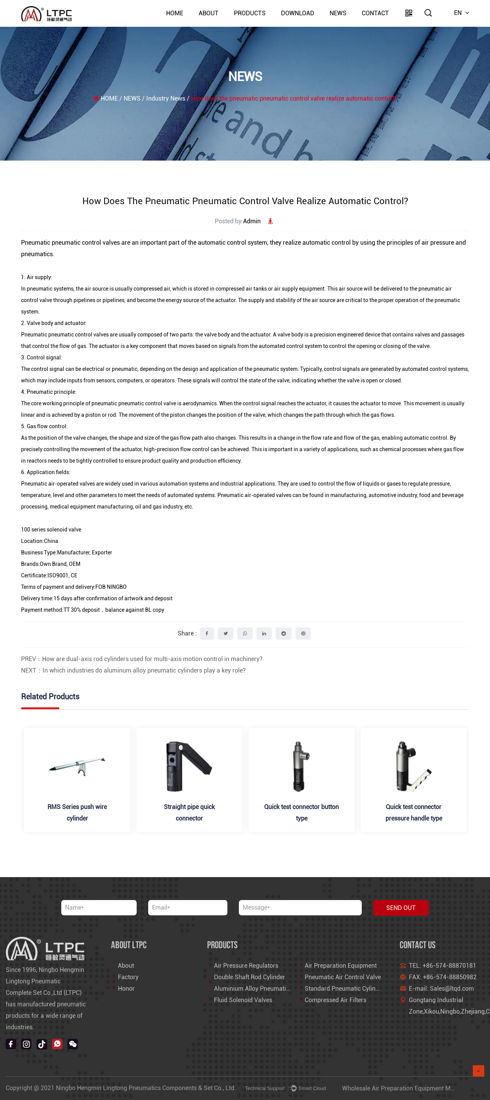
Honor (126, 988)
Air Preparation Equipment (341, 965)
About (209, 13)
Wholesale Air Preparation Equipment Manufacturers (413, 1088)
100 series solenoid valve (51, 529)
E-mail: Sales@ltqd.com (441, 988)
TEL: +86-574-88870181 (442, 965)
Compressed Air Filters (335, 1000)
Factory (128, 977)
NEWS (338, 13)
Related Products (50, 696)
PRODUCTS (250, 13)
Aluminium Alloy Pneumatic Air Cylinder (268, 988)
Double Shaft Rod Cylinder (249, 977)
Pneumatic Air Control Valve (343, 977)
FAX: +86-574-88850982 (443, 977)
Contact (375, 13)
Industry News (165, 98)
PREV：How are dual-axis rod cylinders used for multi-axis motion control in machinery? (142, 659)
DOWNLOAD (297, 13)
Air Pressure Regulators (246, 965)
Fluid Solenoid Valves (243, 1000)
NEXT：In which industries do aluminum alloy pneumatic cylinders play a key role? (133, 670)
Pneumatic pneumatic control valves (70, 242)
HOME (174, 13)
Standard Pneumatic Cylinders (346, 988)
